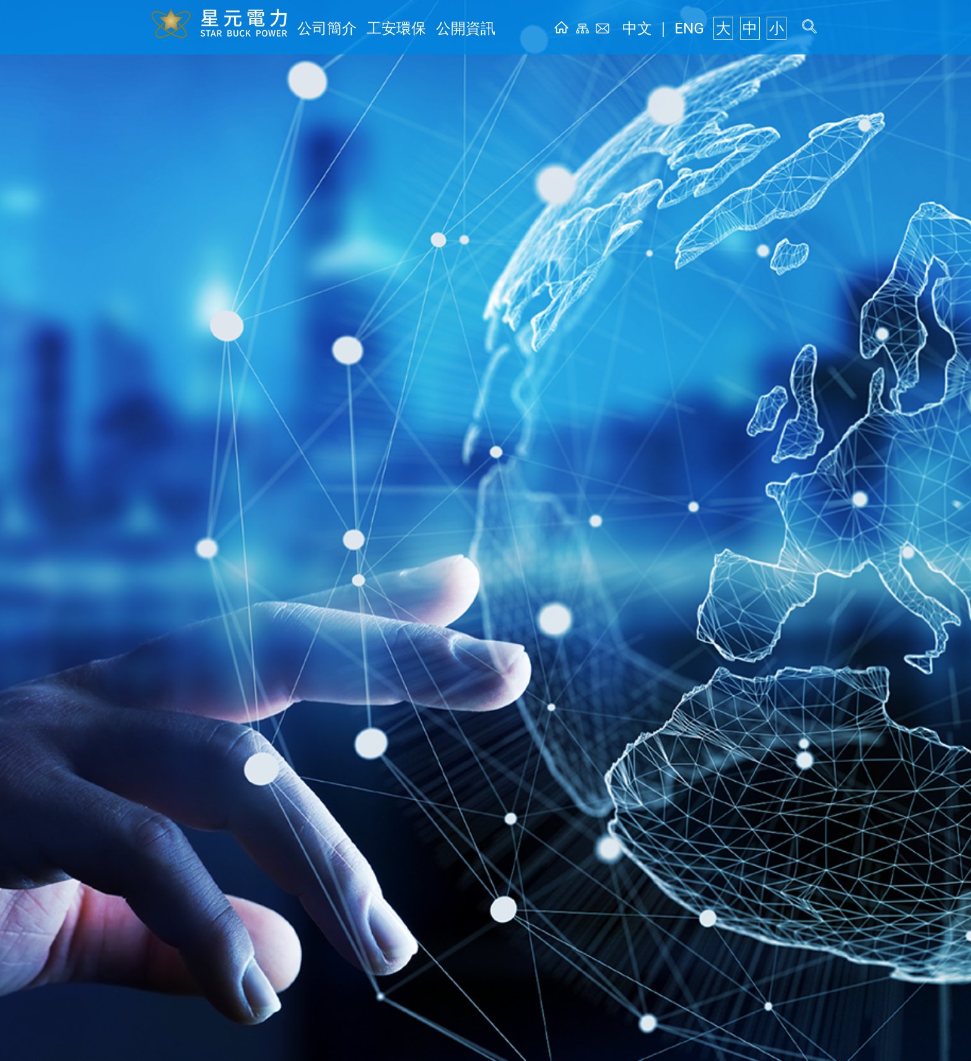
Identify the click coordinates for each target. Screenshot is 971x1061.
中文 (667, 28)
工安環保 (374, 28)
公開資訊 (428, 28)
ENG (706, 28)
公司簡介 (319, 28)
